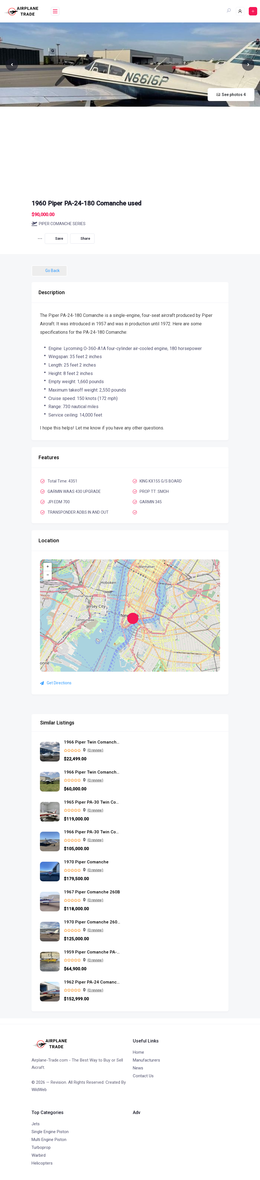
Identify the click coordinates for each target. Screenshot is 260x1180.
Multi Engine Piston (49, 1139)
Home (138, 1052)
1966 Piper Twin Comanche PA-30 (92, 742)
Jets (36, 1123)
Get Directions (55, 683)
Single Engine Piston (50, 1131)
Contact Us (143, 1075)
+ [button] (47, 567)
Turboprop (41, 1147)
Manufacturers (146, 1060)
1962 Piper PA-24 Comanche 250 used (92, 982)
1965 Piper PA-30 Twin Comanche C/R (92, 802)
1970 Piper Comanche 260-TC (92, 922)
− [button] (47, 575)
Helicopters (42, 1163)
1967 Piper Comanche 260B (92, 892)
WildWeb (39, 1089)
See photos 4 (231, 94)
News (138, 1068)
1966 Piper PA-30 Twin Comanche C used (92, 832)
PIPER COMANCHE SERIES (59, 223)
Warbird (39, 1155)
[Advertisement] (130, 148)
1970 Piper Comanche (86, 862)
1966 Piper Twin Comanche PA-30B (92, 772)
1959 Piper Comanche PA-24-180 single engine (92, 952)
